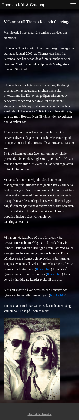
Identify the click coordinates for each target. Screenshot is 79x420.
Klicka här (43, 269)
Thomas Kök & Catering (23, 4)
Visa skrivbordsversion (40, 414)
